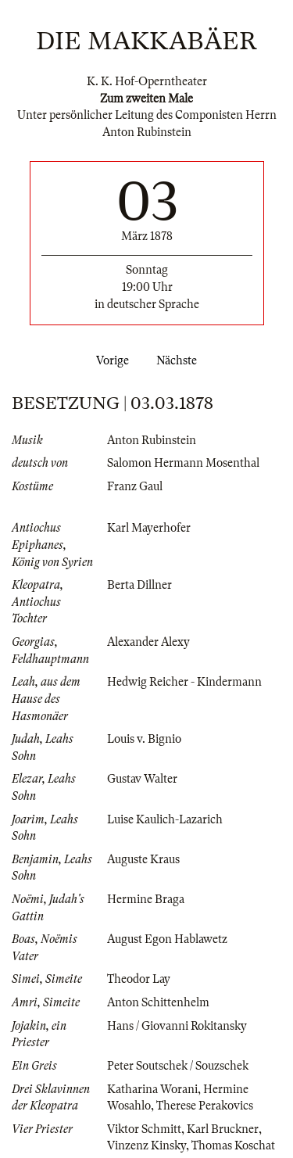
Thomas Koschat (233, 1145)
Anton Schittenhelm (158, 1002)
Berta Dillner (139, 585)
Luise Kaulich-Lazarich (165, 819)
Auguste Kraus (143, 859)
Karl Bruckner (223, 1129)
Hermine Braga (145, 899)
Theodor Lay (138, 979)
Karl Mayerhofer (149, 528)
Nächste (179, 360)
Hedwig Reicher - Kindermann (184, 682)
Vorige (109, 360)
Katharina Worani (152, 1089)
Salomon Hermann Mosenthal (183, 463)
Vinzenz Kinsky (146, 1145)
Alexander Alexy (148, 642)
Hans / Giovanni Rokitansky (177, 1026)
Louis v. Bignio (144, 739)
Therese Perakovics (204, 1105)
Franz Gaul (135, 486)
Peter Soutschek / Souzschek (177, 1065)
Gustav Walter (142, 779)
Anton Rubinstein (151, 440)
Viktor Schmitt (144, 1129)
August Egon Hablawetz (167, 939)
